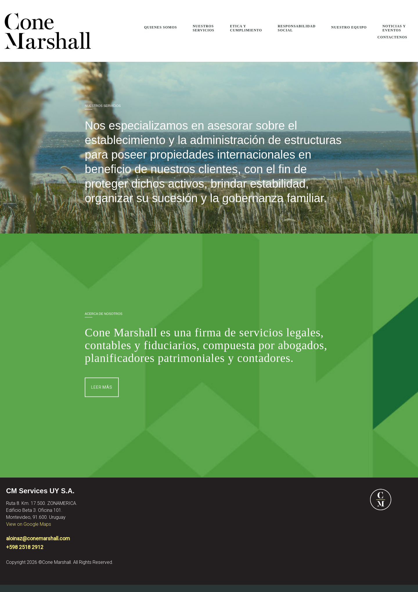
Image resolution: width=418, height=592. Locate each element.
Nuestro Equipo (349, 27)
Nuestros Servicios (204, 28)
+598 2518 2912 (24, 547)
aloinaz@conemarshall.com (38, 538)
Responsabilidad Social (297, 28)
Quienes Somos (160, 27)
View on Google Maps (28, 524)
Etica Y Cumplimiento (246, 28)
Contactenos (392, 37)
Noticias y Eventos (394, 28)
